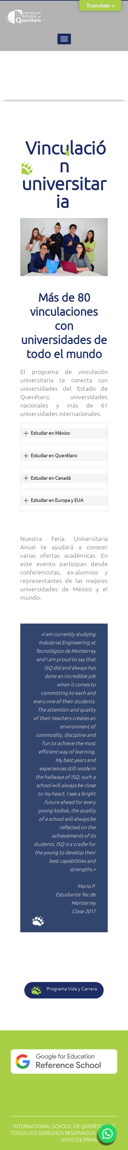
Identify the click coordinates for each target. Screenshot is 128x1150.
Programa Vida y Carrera (64, 990)
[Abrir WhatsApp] (106, 1135)
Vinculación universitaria (64, 174)
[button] (64, 433)
